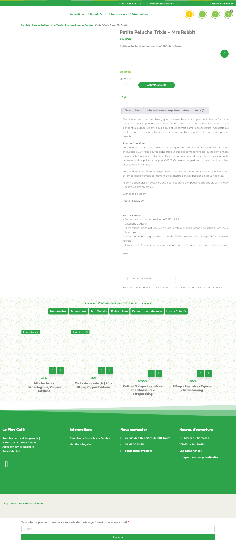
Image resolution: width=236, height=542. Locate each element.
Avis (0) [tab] (200, 110)
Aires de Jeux (97, 14)
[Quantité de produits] (123, 85)
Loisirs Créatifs (176, 311)
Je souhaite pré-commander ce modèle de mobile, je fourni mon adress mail (74, 522)
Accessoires (78, 311)
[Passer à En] (200, 4)
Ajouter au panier (159, 85)
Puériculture (119, 311)
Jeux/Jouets (98, 311)
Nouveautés (58, 311)
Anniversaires (118, 14)
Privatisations (139, 14)
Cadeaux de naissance (147, 311)
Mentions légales (80, 444)
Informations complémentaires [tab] (168, 110)
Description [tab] (133, 110)
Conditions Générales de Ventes (90, 438)
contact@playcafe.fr (162, 3)
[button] (124, 97)
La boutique (77, 14)
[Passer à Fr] (187, 4)
